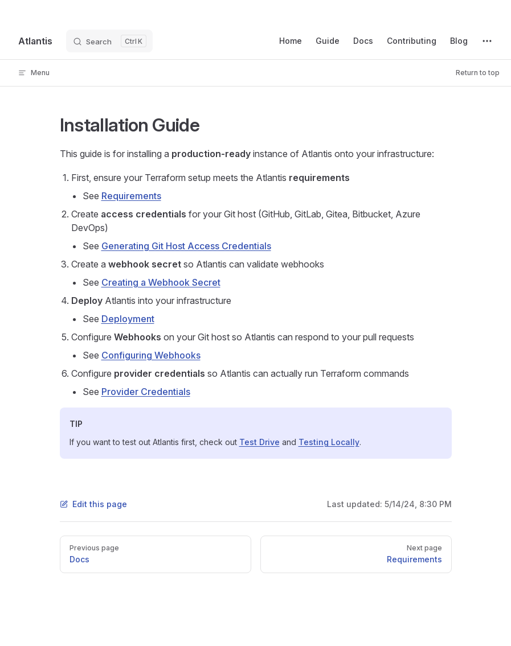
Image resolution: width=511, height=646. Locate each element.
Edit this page (93, 504)
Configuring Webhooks (151, 355)
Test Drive (259, 442)
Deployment (127, 318)
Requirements (131, 195)
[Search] (109, 41)
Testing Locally (329, 442)
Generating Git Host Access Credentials (186, 246)
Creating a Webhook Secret (160, 282)
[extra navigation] (487, 41)
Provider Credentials (145, 391)
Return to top (478, 72)
